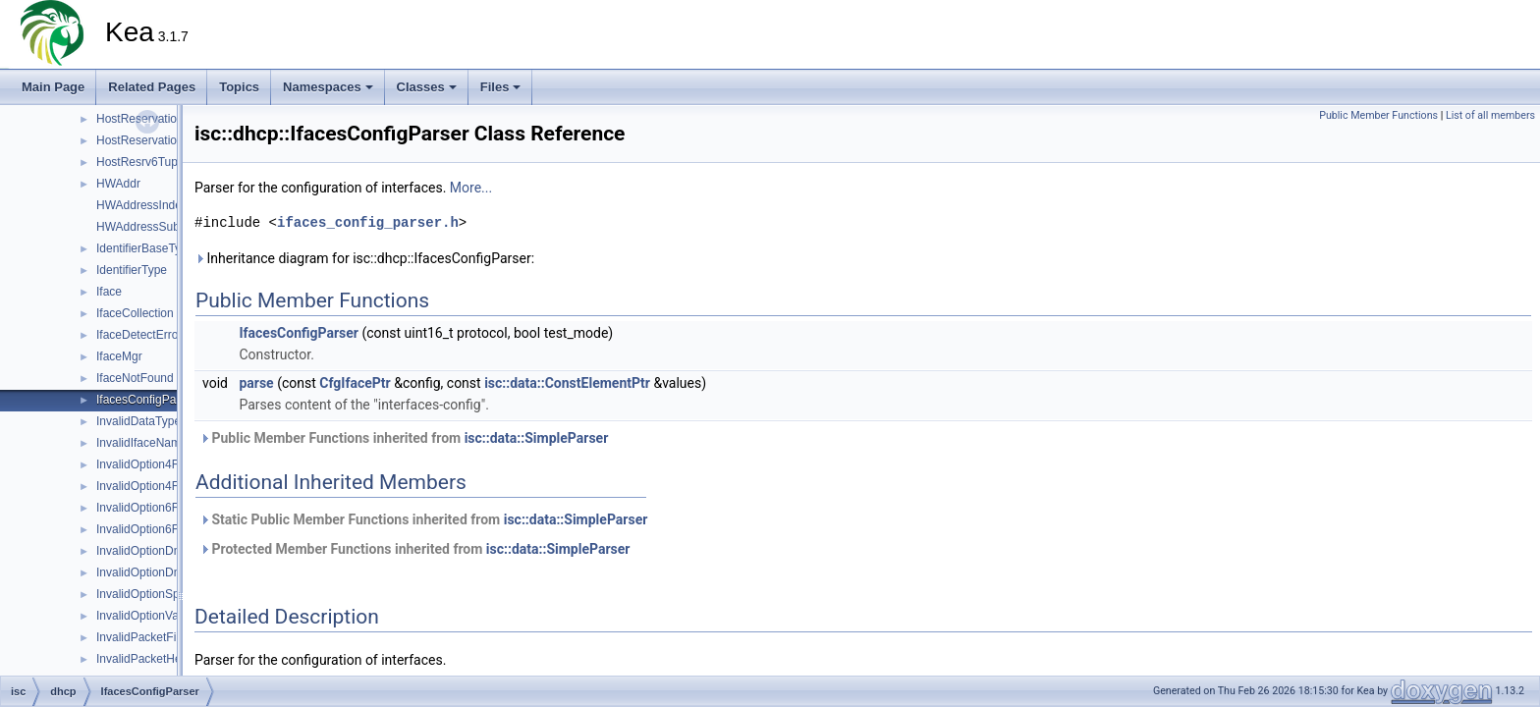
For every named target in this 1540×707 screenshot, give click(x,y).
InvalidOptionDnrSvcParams (170, 572)
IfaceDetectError (139, 335)
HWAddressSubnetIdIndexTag (174, 227)
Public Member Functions (1378, 115)
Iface (109, 292)
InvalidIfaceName (142, 443)
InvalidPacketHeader (150, 659)
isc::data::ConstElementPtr (567, 383)
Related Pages (151, 87)
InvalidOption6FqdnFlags (161, 529)
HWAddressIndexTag (151, 205)
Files (501, 87)
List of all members (1490, 115)
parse (256, 383)
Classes (427, 87)
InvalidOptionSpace (147, 594)
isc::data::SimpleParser (537, 438)
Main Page (53, 87)
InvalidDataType (138, 421)
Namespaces (328, 87)
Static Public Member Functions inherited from (423, 519)
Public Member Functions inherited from (403, 438)
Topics (239, 87)
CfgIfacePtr (354, 383)
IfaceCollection (135, 313)
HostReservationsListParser (169, 140)
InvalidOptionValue (145, 616)
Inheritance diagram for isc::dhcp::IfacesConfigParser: (364, 258)
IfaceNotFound (135, 378)
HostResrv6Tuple (141, 162)
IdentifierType (131, 270)
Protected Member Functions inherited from (414, 549)
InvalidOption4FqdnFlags (161, 486)
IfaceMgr (119, 356)
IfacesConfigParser (146, 400)
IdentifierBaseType (144, 248)
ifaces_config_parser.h (368, 222)
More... (471, 187)
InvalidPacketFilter (144, 637)
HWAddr (118, 183)
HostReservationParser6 (160, 119)
